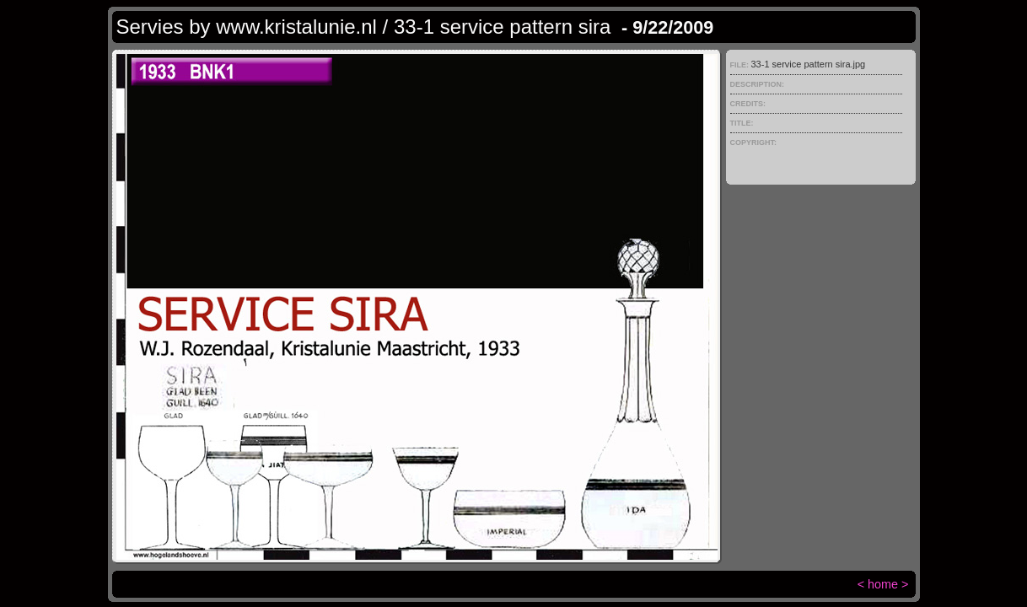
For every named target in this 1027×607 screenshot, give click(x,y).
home (883, 584)
